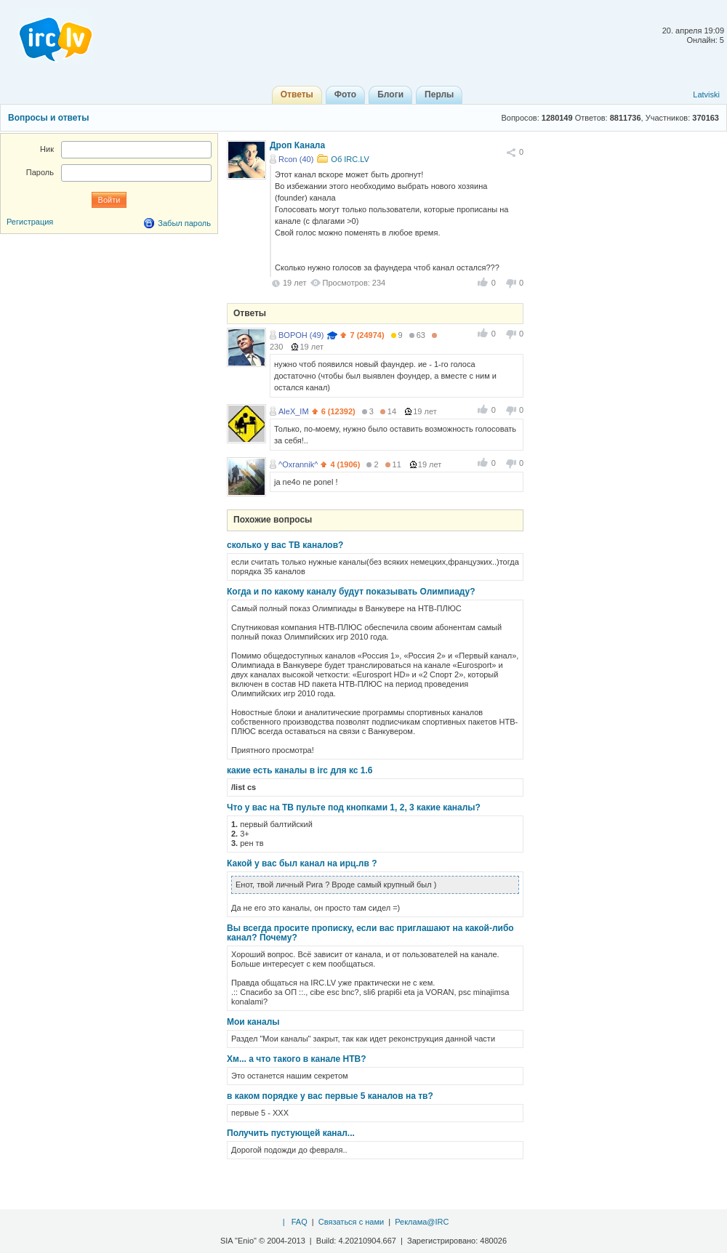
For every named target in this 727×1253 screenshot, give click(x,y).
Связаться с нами (351, 1221)
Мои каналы (253, 1022)
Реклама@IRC (422, 1221)
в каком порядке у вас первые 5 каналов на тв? (330, 1096)
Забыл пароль (184, 223)
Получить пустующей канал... (291, 1133)
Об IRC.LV (350, 159)
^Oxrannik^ (298, 464)
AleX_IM (293, 411)
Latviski (706, 94)
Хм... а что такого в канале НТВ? (296, 1059)
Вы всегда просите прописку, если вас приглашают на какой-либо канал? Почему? (370, 933)
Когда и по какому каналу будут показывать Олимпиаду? (351, 592)
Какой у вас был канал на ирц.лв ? (302, 863)
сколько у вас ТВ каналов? (285, 545)
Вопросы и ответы (48, 118)
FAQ (300, 1221)
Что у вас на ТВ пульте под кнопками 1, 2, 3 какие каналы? (354, 807)
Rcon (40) (295, 159)
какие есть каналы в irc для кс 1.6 (300, 770)
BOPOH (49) (301, 335)
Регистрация (30, 221)
